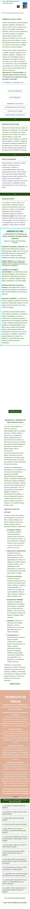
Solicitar (15, 797)
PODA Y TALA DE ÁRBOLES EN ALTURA (14, 902)
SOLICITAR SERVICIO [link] (15, 91)
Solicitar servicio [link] (15, 411)
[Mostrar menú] (18, 6)
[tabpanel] (15, 51)
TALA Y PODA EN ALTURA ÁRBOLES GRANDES (14, 898)
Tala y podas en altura (8, 3)
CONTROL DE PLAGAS (15, 111)
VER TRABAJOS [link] (15, 97)
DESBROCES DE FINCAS (15, 104)
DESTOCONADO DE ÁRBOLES (15, 115)
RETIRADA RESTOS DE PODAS (15, 107)
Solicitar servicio (15, 684)
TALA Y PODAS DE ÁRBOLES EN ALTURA (10, 1)
